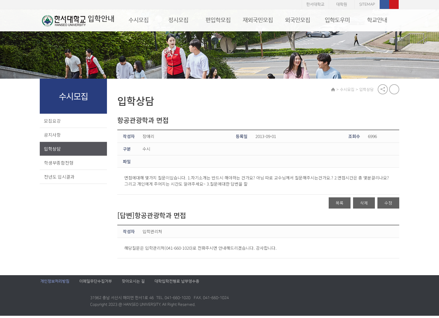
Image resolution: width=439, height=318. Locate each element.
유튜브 (394, 4)
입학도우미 (337, 20)
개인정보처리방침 (54, 284)
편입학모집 (218, 20)
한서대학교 (315, 4)
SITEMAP (367, 4)
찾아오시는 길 (133, 284)
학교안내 (377, 20)
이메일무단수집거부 (95, 284)
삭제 (363, 203)
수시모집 (139, 20)
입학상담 (53, 149)
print (394, 90)
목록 (339, 203)
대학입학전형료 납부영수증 (177, 284)
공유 (382, 90)
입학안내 (76, 21)
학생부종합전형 (59, 163)
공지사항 (53, 135)
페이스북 (384, 4)
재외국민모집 (258, 20)
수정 (388, 203)
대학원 (341, 4)
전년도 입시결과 (60, 177)
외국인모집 (297, 20)
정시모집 (178, 20)
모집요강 (53, 121)
